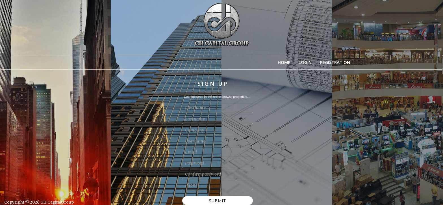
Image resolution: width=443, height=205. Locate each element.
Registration (335, 62)
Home (284, 62)
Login (305, 62)
